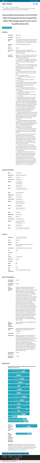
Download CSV (5, 453)
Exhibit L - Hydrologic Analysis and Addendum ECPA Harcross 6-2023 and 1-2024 (19, 414)
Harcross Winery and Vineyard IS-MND (17, 418)
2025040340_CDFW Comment (23, 433)
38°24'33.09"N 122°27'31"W (21, 237)
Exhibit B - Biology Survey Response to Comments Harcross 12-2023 (19, 378)
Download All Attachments (14, 453)
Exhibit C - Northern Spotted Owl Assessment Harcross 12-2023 (19, 381)
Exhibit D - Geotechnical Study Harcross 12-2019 (18, 385)
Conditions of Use (11, 455)
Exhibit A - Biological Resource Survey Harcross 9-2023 (19, 374)
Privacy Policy (19, 455)
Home (3, 7)
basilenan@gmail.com (20, 208)
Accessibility (4, 457)
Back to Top (4, 455)
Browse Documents (18, 457)
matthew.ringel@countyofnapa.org (22, 228)
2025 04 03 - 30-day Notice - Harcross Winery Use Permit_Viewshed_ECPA (18, 371)
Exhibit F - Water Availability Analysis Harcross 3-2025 (18, 392)
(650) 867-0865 (19, 205)
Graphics (13, 416)
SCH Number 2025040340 (14, 7)
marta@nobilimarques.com (21, 188)
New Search (23, 453)
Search (7, 7)
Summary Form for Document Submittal (18, 421)
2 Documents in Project (7, 27)
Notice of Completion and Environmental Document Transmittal (26, 426)
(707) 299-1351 (19, 225)
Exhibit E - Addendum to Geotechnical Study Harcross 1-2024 (19, 389)
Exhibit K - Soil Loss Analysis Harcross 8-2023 (19, 410)
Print (27, 453)
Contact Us (32, 0)
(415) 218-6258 (19, 186)
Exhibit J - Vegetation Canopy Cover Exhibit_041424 (18, 406)
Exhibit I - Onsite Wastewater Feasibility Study (18, 403)
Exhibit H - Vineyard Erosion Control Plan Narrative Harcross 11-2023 (19, 399)
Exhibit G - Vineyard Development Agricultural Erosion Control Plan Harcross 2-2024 (18, 396)
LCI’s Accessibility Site (22, 450)
